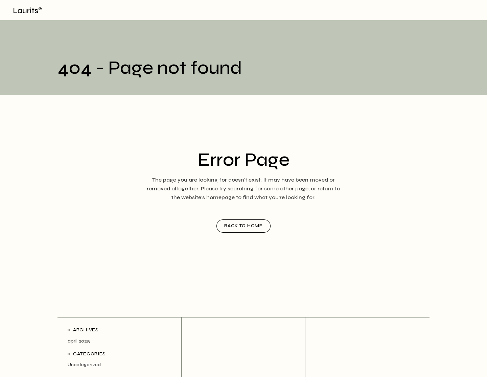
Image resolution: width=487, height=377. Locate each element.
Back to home (243, 226)
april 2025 (79, 341)
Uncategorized (84, 365)
